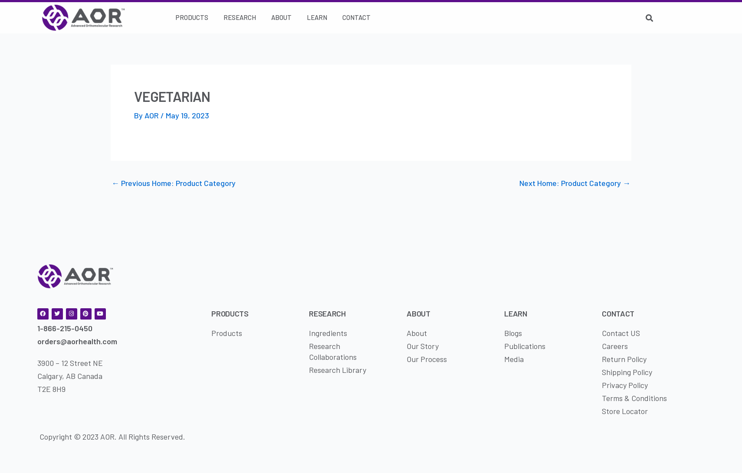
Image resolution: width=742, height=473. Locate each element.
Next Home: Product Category (574, 183)
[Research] (239, 18)
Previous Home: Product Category (174, 183)
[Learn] (317, 18)
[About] (281, 18)
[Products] (192, 18)
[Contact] (356, 18)
